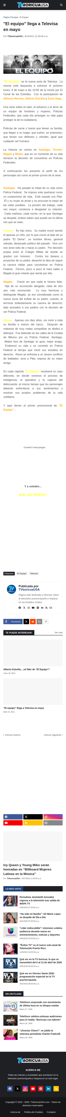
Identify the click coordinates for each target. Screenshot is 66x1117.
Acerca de (15, 1112)
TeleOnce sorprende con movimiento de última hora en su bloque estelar (40, 1004)
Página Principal (10, 17)
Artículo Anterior (13, 735)
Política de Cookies (33, 1112)
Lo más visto (13, 889)
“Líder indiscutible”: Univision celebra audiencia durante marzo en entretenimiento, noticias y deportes (41, 931)
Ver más (59, 632)
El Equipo (24, 17)
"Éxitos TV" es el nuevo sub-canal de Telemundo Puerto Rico (40, 947)
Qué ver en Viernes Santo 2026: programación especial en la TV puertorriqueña (37, 976)
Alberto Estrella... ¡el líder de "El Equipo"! (26, 669)
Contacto (51, 1112)
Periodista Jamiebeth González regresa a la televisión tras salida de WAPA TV (40, 900)
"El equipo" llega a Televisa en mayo (23, 708)
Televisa (34, 573)
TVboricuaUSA (29, 589)
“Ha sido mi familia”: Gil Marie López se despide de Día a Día (40, 916)
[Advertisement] (34, 46)
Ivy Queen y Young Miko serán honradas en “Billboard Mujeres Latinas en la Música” (27, 869)
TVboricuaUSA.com (39, 1102)
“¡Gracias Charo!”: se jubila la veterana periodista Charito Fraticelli (40, 1032)
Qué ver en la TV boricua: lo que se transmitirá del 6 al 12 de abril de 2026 (41, 961)
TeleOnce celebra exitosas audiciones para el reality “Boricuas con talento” (41, 1018)
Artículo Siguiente (52, 735)
